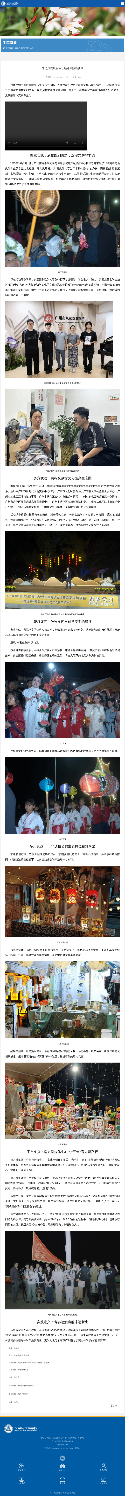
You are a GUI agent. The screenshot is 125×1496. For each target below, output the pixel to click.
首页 (17, 48)
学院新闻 (24, 48)
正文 (32, 48)
